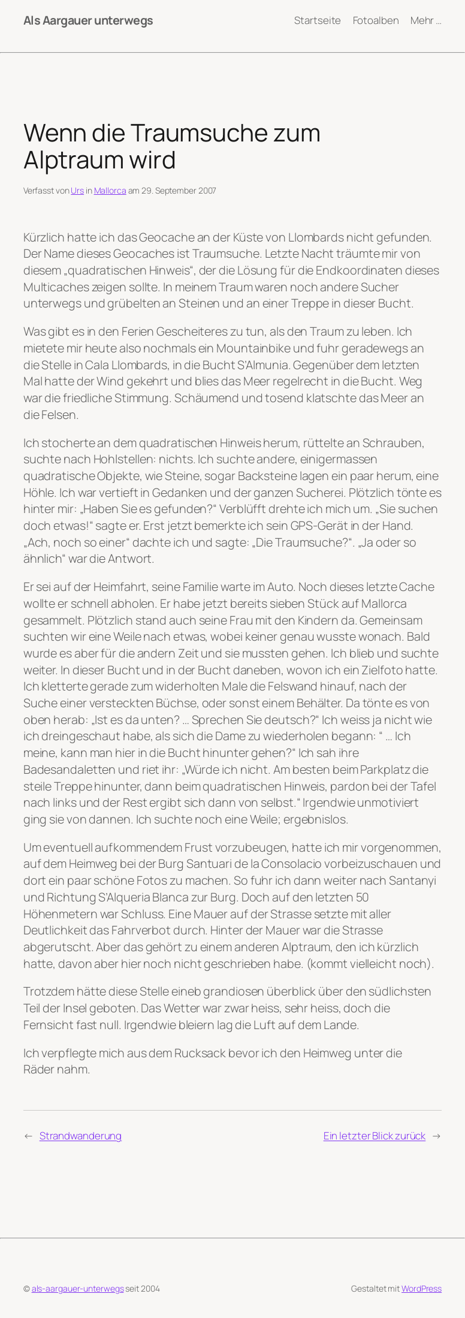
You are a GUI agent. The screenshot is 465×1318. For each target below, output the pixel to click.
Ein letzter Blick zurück (375, 1135)
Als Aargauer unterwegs (88, 20)
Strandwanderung (81, 1135)
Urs (77, 190)
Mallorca (110, 190)
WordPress (421, 1288)
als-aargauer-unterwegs (78, 1288)
